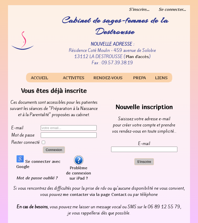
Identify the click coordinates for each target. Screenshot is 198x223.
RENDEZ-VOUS (107, 77)
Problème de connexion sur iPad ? (78, 171)
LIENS (161, 77)
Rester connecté (25, 142)
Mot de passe (23, 135)
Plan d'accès (137, 56)
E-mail (17, 128)
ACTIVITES (73, 77)
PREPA (139, 77)
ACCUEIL (39, 77)
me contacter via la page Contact (95, 194)
